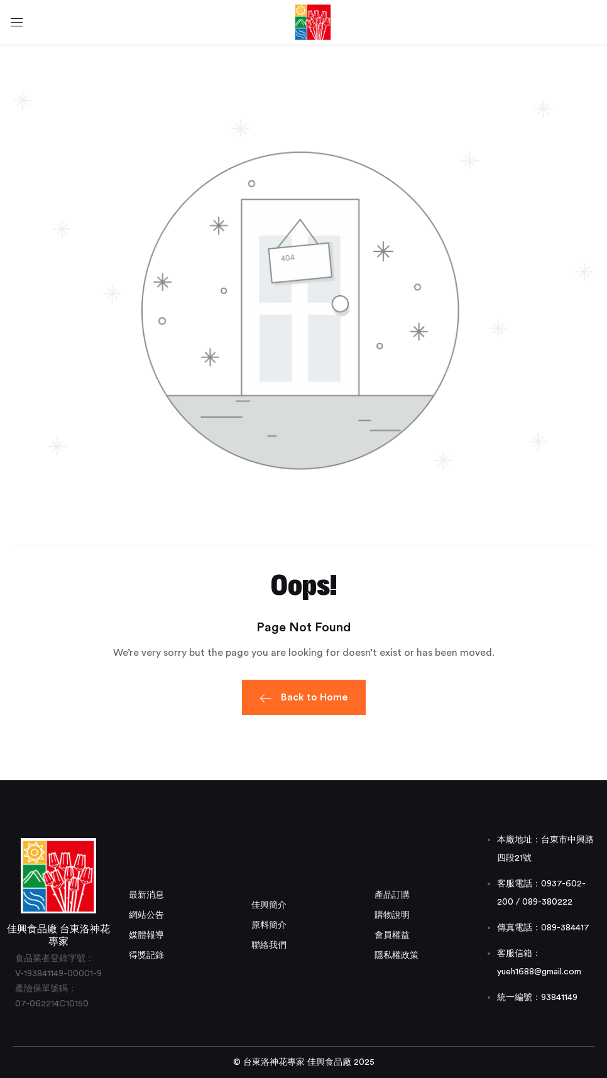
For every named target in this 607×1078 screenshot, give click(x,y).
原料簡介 (269, 925)
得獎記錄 (146, 955)
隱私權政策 (396, 955)
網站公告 (146, 915)
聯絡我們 (269, 945)
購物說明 (392, 915)
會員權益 (392, 935)
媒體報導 (146, 935)
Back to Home (303, 699)
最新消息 (146, 895)
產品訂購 (392, 895)
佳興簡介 (269, 905)
